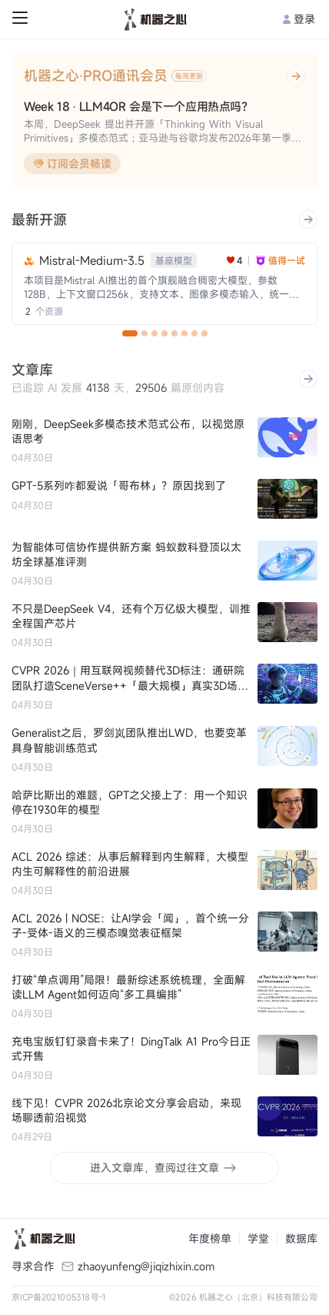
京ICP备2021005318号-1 (59, 1297)
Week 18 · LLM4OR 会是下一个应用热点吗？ (138, 106)
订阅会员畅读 (72, 163)
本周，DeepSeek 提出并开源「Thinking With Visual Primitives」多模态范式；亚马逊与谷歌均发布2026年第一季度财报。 (162, 131)
